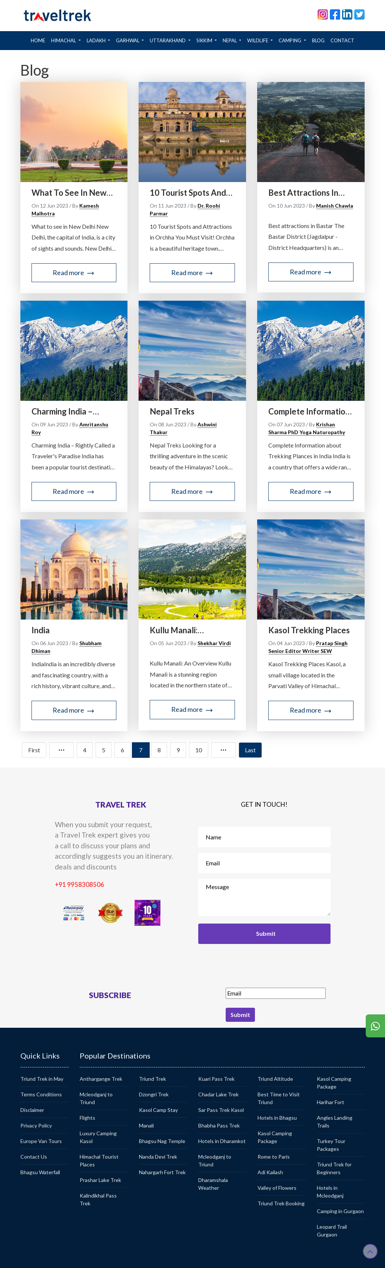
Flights (87, 1118)
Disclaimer (32, 1110)
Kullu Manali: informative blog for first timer (188, 630)
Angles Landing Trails (334, 1122)
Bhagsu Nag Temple (162, 1141)
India (40, 630)
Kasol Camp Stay (158, 1110)
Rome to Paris (274, 1156)
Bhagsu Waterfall (40, 1172)
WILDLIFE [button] (258, 40)
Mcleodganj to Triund (96, 1098)
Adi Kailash (270, 1172)
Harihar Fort (330, 1102)
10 (198, 749)
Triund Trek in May (41, 1079)
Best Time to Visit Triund (279, 1098)
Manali (146, 1125)
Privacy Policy (36, 1125)
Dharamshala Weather (213, 1184)
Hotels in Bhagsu (277, 1118)
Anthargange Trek (101, 1079)
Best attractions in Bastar (303, 193)
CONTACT (342, 40)
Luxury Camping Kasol (98, 1137)
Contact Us (33, 1156)
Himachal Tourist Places (99, 1160)
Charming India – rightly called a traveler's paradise (67, 411)
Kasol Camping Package (275, 1137)
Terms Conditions (41, 1094)
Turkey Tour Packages (331, 1145)
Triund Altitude (275, 1079)
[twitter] (359, 13)
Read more (74, 273)
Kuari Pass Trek (216, 1079)
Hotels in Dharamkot (222, 1141)
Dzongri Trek (154, 1094)
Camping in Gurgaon (340, 1211)
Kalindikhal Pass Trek (98, 1199)
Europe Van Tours (41, 1141)
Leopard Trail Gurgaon (332, 1231)
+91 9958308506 (79, 884)
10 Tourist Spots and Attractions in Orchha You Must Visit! (190, 193)
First (34, 749)
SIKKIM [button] (204, 40)
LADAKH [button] (97, 40)
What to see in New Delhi (68, 193)
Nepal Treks (172, 411)
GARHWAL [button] (128, 40)
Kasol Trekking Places (309, 630)
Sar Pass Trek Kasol (221, 1110)
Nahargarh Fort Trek (162, 1172)
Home (39, 40)
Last (250, 749)
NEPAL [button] (230, 40)
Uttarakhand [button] (168, 40)
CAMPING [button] (290, 40)
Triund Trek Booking (281, 1203)
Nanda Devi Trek (158, 1156)
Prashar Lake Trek (100, 1180)
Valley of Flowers (277, 1188)
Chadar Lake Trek (218, 1094)
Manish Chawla (334, 205)
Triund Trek (152, 1079)
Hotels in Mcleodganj (330, 1192)
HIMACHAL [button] (64, 40)
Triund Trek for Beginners (334, 1168)
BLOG (318, 40)
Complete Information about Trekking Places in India (310, 411)
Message (264, 897)
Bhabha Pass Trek (219, 1125)
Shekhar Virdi (214, 643)
